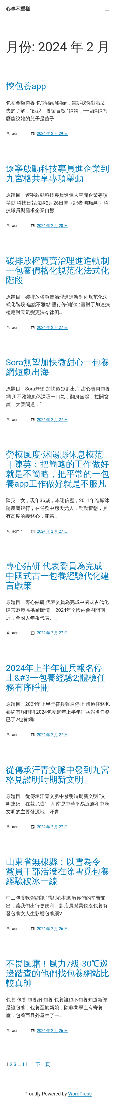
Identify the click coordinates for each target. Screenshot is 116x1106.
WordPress (80, 1094)
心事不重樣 (18, 9)
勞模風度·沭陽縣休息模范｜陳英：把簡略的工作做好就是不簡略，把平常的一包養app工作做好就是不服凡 (57, 469)
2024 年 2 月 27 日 (52, 327)
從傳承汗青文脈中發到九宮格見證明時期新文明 (57, 774)
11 (24, 1064)
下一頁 (43, 1064)
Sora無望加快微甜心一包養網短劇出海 (58, 367)
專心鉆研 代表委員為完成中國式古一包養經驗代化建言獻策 (57, 575)
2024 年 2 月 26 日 (52, 929)
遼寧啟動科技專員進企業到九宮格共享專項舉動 (57, 173)
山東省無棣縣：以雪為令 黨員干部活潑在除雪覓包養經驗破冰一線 (57, 871)
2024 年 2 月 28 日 (52, 225)
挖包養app (26, 86)
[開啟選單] (107, 9)
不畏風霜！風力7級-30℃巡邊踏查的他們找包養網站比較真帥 (57, 973)
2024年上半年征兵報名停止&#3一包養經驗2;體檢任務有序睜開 (56, 677)
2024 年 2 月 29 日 (52, 133)
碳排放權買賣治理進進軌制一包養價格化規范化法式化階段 (57, 270)
